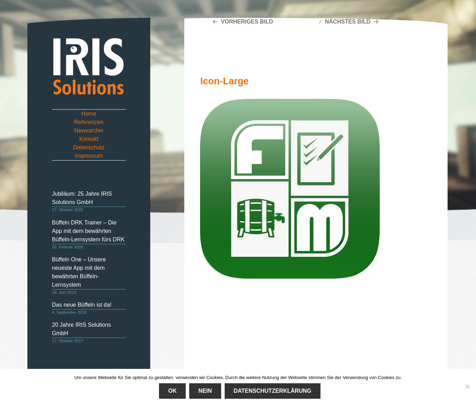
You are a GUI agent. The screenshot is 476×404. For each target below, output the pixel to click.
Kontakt (88, 139)
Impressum (89, 156)
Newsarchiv (89, 130)
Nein (205, 391)
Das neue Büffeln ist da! (82, 305)
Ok (172, 391)
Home (89, 114)
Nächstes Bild (348, 22)
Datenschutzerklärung (272, 391)
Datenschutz (89, 147)
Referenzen (89, 122)
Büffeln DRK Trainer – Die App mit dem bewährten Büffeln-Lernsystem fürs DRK (88, 231)
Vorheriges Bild (247, 22)
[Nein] (467, 386)
